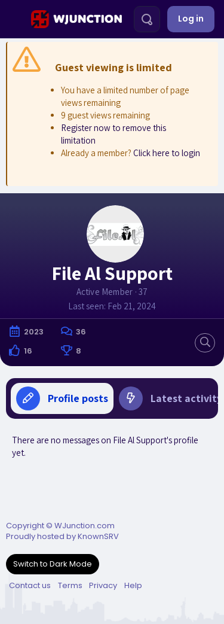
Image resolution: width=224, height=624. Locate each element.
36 (81, 331)
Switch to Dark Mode (52, 564)
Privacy (103, 585)
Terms (70, 585)
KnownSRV (98, 536)
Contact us (30, 585)
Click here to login (166, 153)
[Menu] (14, 19)
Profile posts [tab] (62, 398)
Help (133, 585)
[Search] (147, 19)
